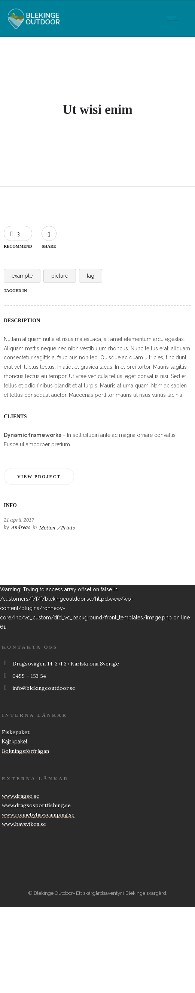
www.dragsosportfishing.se (36, 805)
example (22, 276)
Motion (47, 528)
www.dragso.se (20, 796)
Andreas (20, 527)
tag (90, 276)
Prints (68, 528)
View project (39, 476)
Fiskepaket (16, 732)
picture (59, 276)
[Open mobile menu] (174, 18)
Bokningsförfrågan (25, 751)
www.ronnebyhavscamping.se (38, 814)
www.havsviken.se (24, 824)
